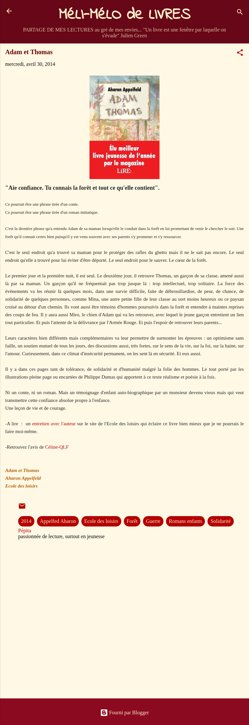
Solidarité (220, 521)
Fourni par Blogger (124, 712)
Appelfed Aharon (58, 521)
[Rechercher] (240, 13)
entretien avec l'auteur (54, 423)
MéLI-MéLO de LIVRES (124, 15)
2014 (26, 521)
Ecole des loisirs (101, 521)
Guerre (153, 521)
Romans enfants (185, 521)
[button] (240, 54)
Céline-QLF (57, 447)
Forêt (132, 521)
